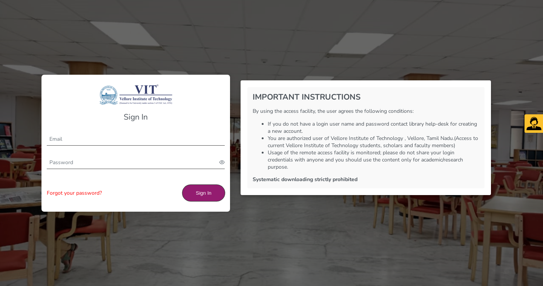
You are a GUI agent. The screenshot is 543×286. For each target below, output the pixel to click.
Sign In (204, 193)
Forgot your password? (74, 193)
